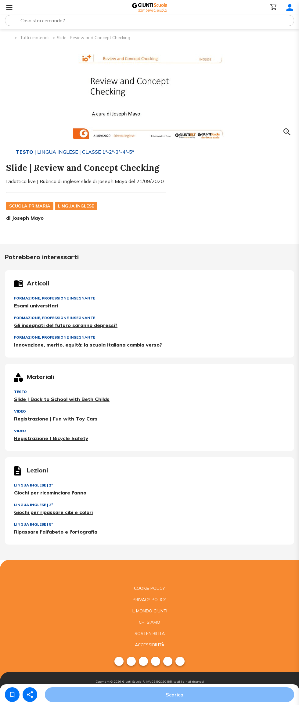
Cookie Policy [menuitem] (149, 588)
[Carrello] (273, 7)
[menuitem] (119, 661)
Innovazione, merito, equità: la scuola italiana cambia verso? (88, 345)
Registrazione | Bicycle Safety (51, 438)
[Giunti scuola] (149, 571)
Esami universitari (36, 306)
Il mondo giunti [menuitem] (149, 611)
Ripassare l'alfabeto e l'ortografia (55, 532)
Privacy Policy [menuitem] (149, 599)
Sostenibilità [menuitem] (150, 633)
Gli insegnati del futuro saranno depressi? (65, 325)
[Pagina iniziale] (9, 37)
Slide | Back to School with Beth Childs (62, 399)
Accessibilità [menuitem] (149, 645)
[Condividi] (30, 694)
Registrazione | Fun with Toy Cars (56, 419)
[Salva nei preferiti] (12, 694)
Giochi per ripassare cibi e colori (53, 512)
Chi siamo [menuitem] (149, 622)
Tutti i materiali (34, 37)
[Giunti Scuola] (149, 7)
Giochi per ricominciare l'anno (50, 493)
